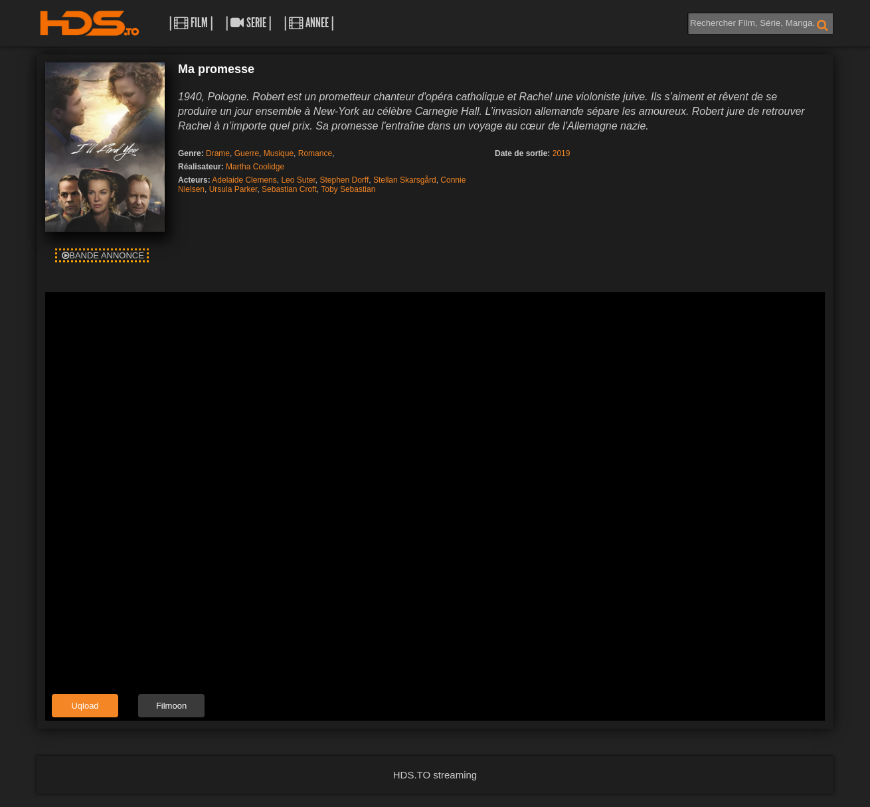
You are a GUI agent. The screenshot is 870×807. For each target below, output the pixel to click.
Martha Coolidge (255, 166)
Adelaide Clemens (244, 180)
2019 (561, 153)
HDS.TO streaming (435, 774)
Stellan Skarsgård (404, 180)
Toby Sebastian (348, 189)
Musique (279, 153)
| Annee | (308, 23)
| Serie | (248, 23)
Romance (315, 153)
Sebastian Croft (289, 189)
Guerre (246, 153)
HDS (90, 23)
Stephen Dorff (344, 180)
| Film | (191, 23)
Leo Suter (298, 180)
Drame (218, 153)
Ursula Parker (233, 189)
